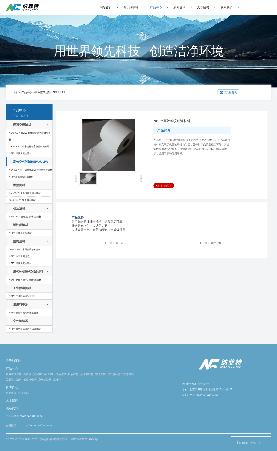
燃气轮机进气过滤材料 (28, 271)
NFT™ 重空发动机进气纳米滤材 (25, 328)
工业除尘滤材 (22, 288)
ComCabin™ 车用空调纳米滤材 (24, 249)
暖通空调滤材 (22, 125)
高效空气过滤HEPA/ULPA (50, 92)
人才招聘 (203, 7)
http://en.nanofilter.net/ (37, 425)
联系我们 (227, 7)
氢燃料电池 (20, 304)
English (243, 442)
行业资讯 (23, 393)
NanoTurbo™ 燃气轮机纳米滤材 (25, 279)
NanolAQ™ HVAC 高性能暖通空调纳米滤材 (29, 136)
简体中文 (256, 442)
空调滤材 (19, 241)
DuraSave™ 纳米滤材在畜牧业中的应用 (29, 146)
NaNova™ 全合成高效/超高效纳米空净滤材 (30, 169)
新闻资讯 (179, 7)
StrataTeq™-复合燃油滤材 (22, 199)
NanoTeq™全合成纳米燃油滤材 (25, 193)
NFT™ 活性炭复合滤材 (20, 153)
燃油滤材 (19, 185)
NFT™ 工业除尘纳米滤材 (21, 296)
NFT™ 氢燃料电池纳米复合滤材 (25, 312)
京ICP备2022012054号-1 (85, 439)
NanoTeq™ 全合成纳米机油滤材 (25, 216)
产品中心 (156, 7)
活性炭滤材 (20, 225)
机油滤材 (19, 208)
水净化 (57, 379)
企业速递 (11, 393)
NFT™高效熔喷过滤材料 (21, 176)
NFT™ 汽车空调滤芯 (19, 256)
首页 (16, 92)
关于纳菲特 (130, 7)
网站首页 (106, 7)
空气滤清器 (20, 321)
